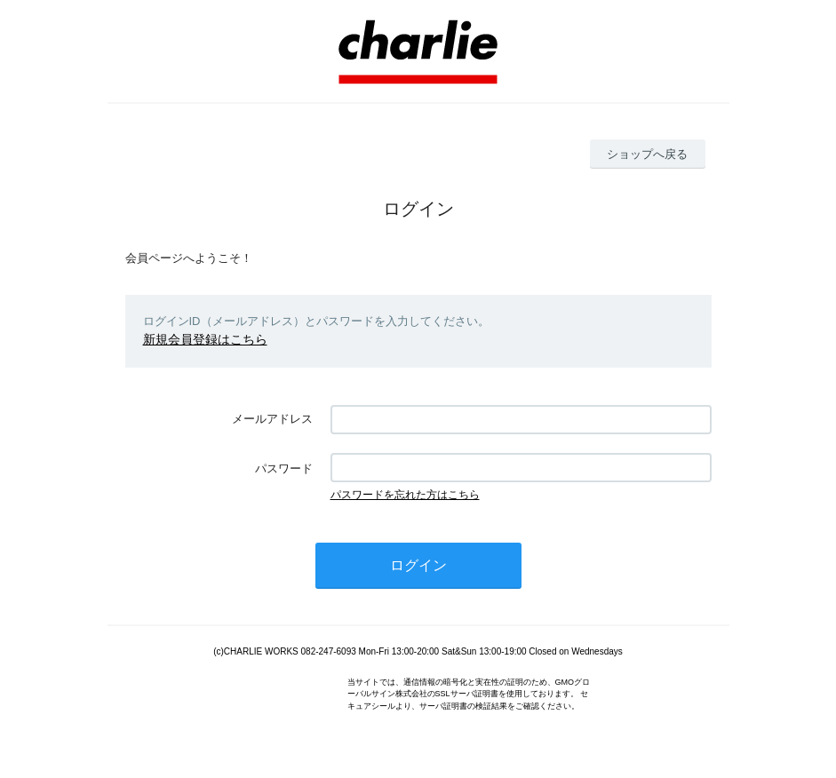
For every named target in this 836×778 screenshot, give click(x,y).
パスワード (284, 467)
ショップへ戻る (647, 154)
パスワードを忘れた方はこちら (405, 494)
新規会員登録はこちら (201, 338)
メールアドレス (272, 418)
